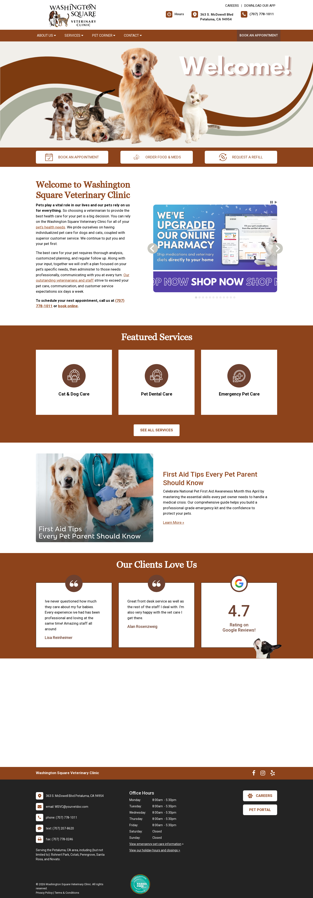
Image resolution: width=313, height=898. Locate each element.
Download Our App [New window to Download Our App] (259, 6)
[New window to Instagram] (262, 774)
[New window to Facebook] (254, 774)
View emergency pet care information (155, 844)
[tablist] (215, 297)
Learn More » (173, 522)
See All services (156, 430)
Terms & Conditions (67, 892)
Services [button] (74, 35)
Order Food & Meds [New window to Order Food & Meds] (156, 157)
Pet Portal (260, 810)
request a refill (241, 157)
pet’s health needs (50, 227)
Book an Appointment (259, 35)
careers (260, 795)
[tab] (196, 297)
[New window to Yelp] (272, 774)
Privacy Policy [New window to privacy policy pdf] (44, 892)
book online (68, 306)
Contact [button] (133, 35)
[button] (271, 202)
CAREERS (232, 6)
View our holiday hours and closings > (154, 850)
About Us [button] (46, 35)
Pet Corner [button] (103, 35)
